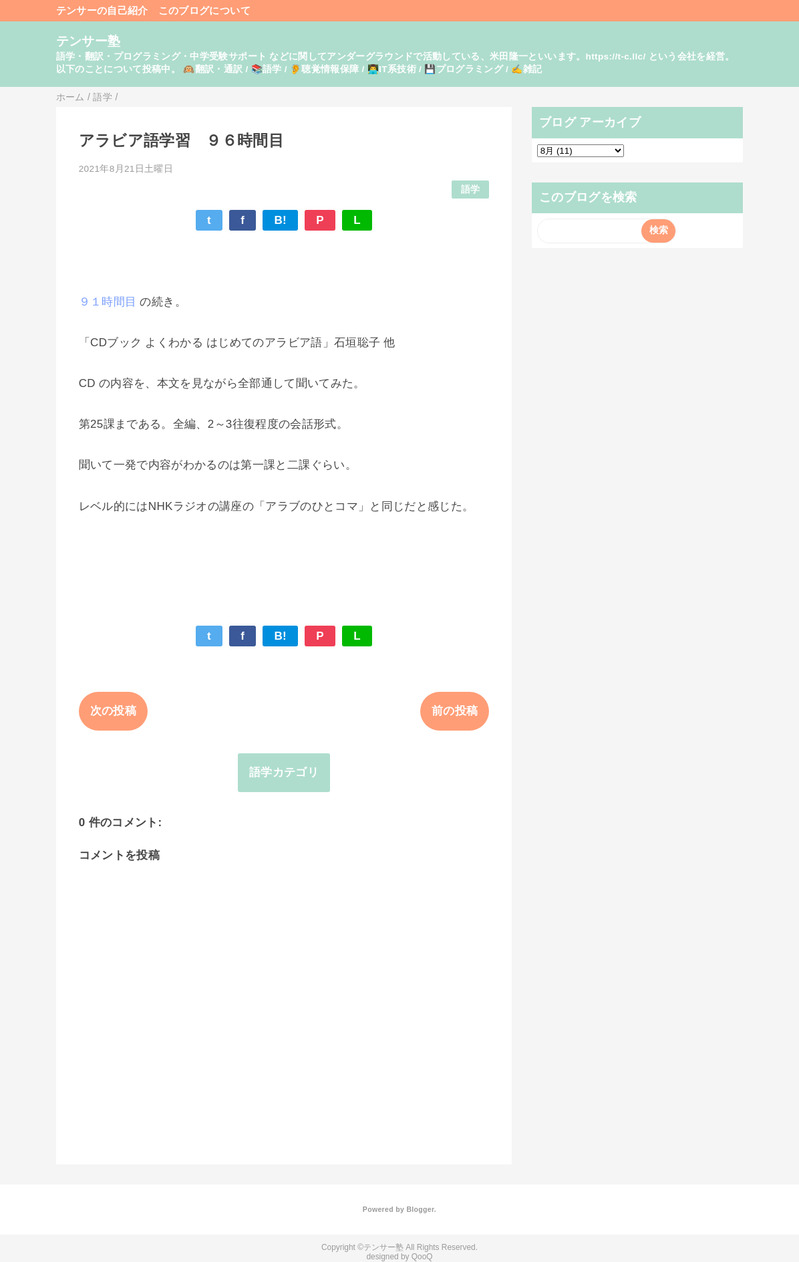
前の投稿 (455, 711)
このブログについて (204, 10)
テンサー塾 (88, 41)
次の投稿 (113, 711)
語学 (470, 189)
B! (280, 220)
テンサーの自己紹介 (102, 10)
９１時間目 (108, 301)
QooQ (422, 1256)
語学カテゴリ (284, 772)
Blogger (420, 1209)
